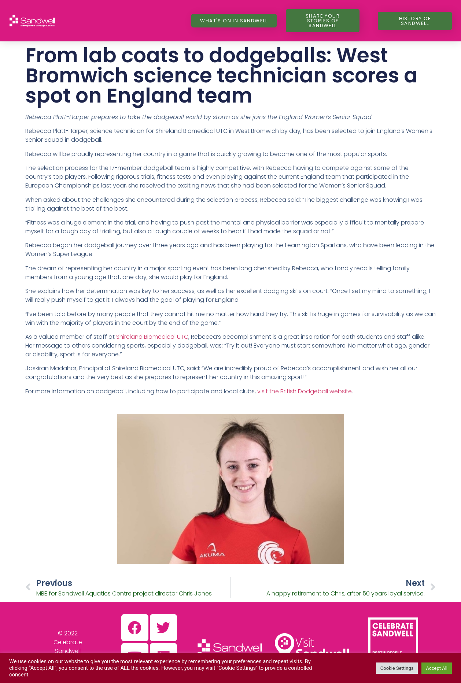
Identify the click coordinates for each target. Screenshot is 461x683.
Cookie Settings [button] (397, 668)
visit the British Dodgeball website (304, 391)
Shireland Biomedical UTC (152, 337)
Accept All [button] (436, 668)
